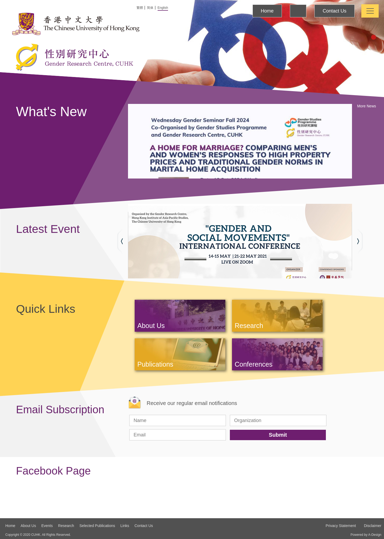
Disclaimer (372, 526)
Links (125, 526)
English (163, 8)
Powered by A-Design (366, 534)
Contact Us (334, 11)
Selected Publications (97, 526)
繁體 (140, 8)
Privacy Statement (341, 526)
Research (66, 526)
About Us (28, 526)
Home (267, 11)
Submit (278, 435)
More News (366, 106)
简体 (150, 8)
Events (47, 526)
